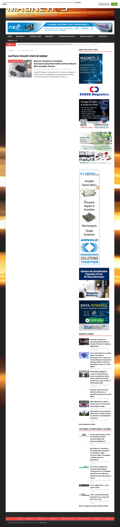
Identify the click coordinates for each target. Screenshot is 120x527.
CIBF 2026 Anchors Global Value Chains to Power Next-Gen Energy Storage (100, 404)
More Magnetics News (87, 424)
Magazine (20, 36)
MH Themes (43, 522)
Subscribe (49, 36)
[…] (66, 77)
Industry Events (86, 36)
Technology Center (66, 36)
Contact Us (12, 41)
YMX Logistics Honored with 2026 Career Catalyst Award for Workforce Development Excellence (100, 414)
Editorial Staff (54, 69)
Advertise (102, 36)
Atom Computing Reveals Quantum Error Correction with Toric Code (99, 497)
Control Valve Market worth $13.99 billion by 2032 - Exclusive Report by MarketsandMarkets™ (100, 438)
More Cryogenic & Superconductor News (93, 506)
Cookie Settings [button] (104, 4)
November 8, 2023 (41, 69)
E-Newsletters (35, 36)
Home (10, 36)
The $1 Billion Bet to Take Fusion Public (99, 486)
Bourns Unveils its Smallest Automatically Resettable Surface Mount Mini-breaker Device (55, 64)
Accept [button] (114, 4)
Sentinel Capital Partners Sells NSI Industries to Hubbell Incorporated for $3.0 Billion (100, 393)
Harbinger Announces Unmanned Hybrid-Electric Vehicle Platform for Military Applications (100, 342)
